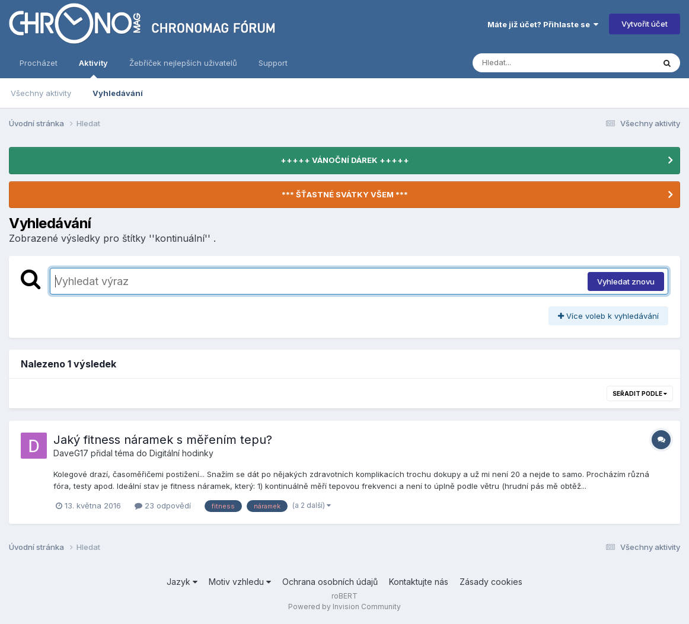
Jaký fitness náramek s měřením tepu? (162, 440)
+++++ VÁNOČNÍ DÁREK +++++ (344, 160)
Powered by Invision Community (344, 606)
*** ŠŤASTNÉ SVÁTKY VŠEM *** (345, 194)
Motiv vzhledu (240, 582)
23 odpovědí (163, 505)
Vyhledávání (117, 93)
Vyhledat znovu (626, 281)
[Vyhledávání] (541, 62)
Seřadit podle (640, 393)
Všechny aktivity (41, 93)
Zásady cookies (491, 582)
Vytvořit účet (644, 23)
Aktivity (93, 68)
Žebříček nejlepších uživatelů (183, 63)
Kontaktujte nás (418, 582)
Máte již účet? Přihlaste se (542, 24)
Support (273, 63)
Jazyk (182, 582)
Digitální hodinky (181, 453)
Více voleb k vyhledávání (608, 316)
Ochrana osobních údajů (330, 582)
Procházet (39, 63)
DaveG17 (70, 453)
